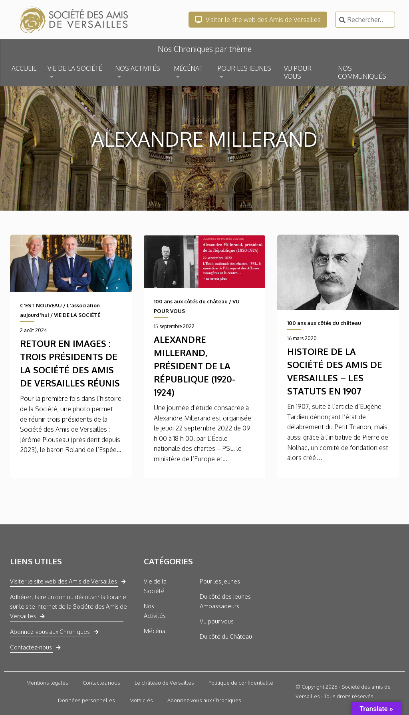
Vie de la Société (155, 586)
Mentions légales (47, 682)
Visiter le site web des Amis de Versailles (258, 20)
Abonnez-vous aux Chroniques (50, 631)
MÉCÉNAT (188, 68)
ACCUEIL (24, 68)
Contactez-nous (31, 647)
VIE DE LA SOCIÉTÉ (75, 68)
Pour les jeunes (220, 581)
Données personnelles (86, 700)
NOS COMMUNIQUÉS (362, 72)
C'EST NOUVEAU (41, 305)
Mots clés (141, 700)
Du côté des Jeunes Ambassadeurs (225, 601)
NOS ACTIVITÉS (137, 68)
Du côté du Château (226, 636)
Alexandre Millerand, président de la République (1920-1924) (194, 366)
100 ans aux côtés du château (191, 301)
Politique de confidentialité (240, 682)
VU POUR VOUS (298, 72)
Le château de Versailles (164, 682)
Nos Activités (155, 610)
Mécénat (155, 631)
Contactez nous (101, 682)
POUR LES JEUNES (244, 68)
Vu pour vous (217, 621)
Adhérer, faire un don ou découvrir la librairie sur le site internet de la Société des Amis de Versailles (68, 606)
